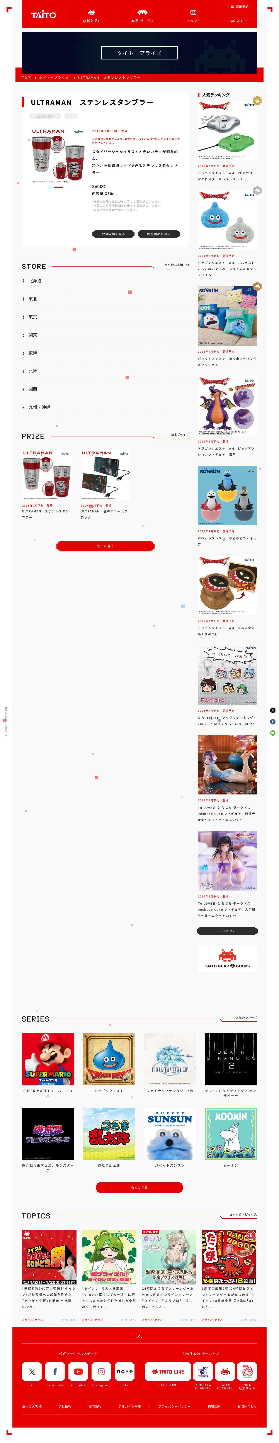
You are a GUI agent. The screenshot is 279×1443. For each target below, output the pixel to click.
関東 (33, 335)
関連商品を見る (159, 234)
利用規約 (214, 1406)
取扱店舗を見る (113, 234)
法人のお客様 (32, 1406)
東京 (33, 316)
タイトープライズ (54, 77)
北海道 (35, 280)
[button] (58, 187)
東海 (33, 353)
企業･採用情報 (238, 6)
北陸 (33, 371)
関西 (33, 389)
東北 (33, 298)
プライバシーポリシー (174, 1406)
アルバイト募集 (129, 1406)
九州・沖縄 (39, 407)
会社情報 (64, 1406)
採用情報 (94, 1406)
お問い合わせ (247, 1406)
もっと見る (105, 546)
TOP (26, 77)
